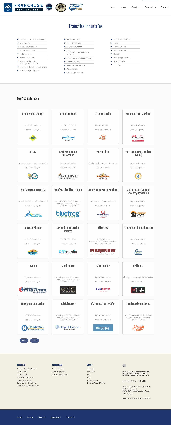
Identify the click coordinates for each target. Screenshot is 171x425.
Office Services (73, 62)
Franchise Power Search (60, 375)
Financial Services (74, 39)
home (19, 417)
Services (136, 7)
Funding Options (22, 372)
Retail (116, 43)
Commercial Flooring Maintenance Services (29, 62)
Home (113, 7)
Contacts (70, 417)
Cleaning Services (27, 57)
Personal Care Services (76, 65)
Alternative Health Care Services (33, 39)
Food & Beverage (74, 43)
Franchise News (92, 380)
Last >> (34, 340)
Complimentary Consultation (26, 383)
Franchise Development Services (28, 386)
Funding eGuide (22, 375)
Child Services (25, 54)
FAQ (88, 375)
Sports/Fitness (120, 50)
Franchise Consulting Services (27, 369)
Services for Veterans (24, 380)
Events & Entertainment (30, 70)
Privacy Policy (127, 394)
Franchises (150, 7)
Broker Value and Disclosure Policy (135, 391)
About (124, 7)
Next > (23, 340)
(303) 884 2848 (134, 381)
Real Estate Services (75, 72)
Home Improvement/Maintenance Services (78, 52)
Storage (117, 54)
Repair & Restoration (122, 39)
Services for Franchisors (25, 377)
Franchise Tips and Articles (96, 383)
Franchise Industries (58, 372)
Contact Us (91, 372)
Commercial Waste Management (33, 67)
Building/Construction (28, 46)
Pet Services (72, 69)
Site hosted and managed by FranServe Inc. (136, 398)
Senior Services (120, 46)
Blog (88, 377)
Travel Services (120, 61)
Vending (117, 65)
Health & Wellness (74, 46)
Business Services (27, 50)
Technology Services (122, 57)
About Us (90, 369)
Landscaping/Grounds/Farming (79, 58)
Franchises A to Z (58, 369)
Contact (165, 7)
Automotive (25, 43)
